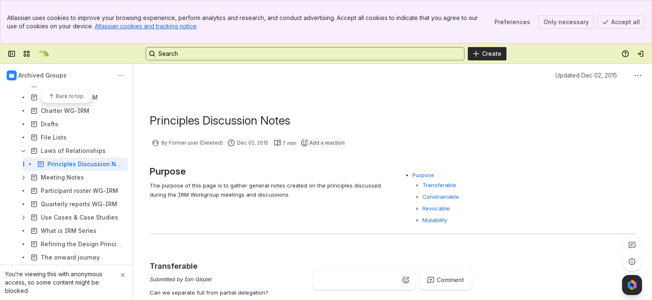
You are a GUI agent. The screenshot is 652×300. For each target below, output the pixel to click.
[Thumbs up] (322, 280)
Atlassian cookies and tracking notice (146, 26)
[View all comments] (632, 245)
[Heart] (372, 280)
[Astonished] (389, 280)
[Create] (487, 53)
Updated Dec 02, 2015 (586, 75)
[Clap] (339, 280)
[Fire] (356, 280)
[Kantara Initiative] (44, 53)
